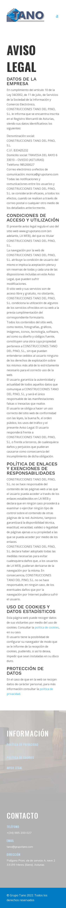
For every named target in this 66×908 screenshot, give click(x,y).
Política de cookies (20, 758)
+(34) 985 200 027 (19, 833)
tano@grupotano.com (20, 847)
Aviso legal (15, 768)
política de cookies (47, 627)
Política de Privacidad (22, 745)
